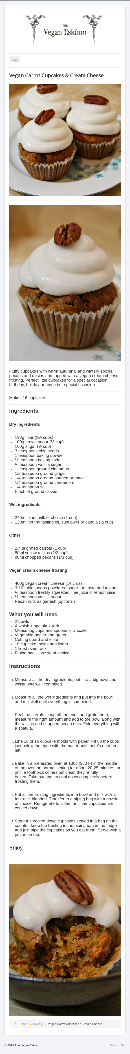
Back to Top (118, 1045)
